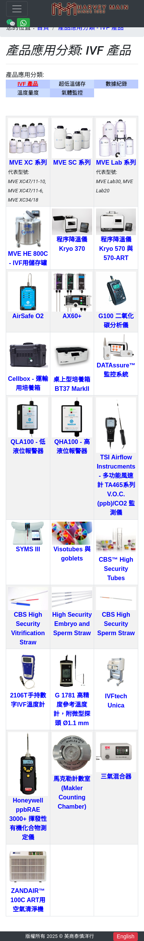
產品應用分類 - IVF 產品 (91, 27)
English (125, 936)
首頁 (43, 27)
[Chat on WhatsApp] (23, 22)
